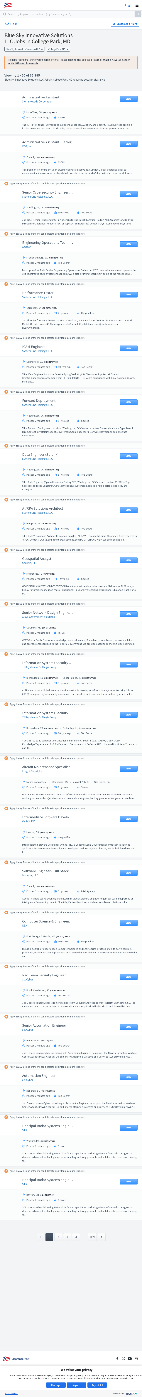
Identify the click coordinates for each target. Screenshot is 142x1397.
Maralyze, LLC (33, 904)
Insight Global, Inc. (35, 797)
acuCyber (30, 1012)
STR (27, 1174)
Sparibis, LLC (32, 581)
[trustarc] (131, 1393)
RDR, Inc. (30, 150)
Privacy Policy (11, 1393)
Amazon (29, 258)
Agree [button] (76, 1385)
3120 (92, 1281)
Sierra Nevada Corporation (40, 101)
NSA (27, 958)
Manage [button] (56, 1385)
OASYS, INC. (32, 851)
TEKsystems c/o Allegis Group (42, 689)
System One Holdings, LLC (40, 204)
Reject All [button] (97, 1385)
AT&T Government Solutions (41, 635)
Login (128, 5)
